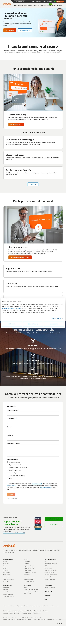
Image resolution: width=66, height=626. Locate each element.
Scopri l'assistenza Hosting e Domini (14, 533)
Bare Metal (6, 587)
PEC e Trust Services (50, 559)
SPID (46, 566)
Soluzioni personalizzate (51, 574)
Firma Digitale (48, 568)
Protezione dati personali (19, 610)
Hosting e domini (8, 559)
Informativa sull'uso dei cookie (11, 613)
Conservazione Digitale (50, 570)
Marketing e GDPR (52, 5)
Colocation (6, 592)
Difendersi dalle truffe (32, 610)
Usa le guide (54, 524)
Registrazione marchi (15, 464)
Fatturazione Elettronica (51, 563)
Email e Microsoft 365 (32, 5)
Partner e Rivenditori (50, 577)
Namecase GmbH (37, 484)
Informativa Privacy (45, 487)
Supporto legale (13, 473)
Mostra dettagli (56, 318)
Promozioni (6, 581)
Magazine (35, 550)
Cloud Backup (27, 574)
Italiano (33, 1)
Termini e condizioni (50, 587)
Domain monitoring (14, 462)
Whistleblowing (37, 613)
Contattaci (9, 30)
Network (5, 589)
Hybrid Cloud (27, 570)
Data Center (43, 550)
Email (4, 568)
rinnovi (44, 1)
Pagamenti (6, 606)
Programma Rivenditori (54, 550)
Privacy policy (7, 610)
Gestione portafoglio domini (17, 475)
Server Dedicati (7, 585)
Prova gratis (26, 30)
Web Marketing (7, 574)
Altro (10, 478)
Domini (25, 5)
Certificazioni (13, 550)
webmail (39, 1)
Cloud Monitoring (28, 579)
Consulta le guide (23, 606)
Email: (9, 427)
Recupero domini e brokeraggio (18, 467)
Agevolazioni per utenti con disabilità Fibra (31, 592)
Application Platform (29, 566)
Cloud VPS (27, 561)
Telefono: (10, 435)
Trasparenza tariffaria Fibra (31, 589)
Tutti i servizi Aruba (19, 1)
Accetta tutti (54, 324)
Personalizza (33, 324)
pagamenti (49, 1)
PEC (46, 561)
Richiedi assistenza (54, 519)
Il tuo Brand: (11, 418)
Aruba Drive (59, 5)
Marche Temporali (49, 572)
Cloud (25, 559)
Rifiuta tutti (12, 324)
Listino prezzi (14, 606)
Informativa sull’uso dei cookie (11, 308)
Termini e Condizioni (8, 579)
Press (30, 550)
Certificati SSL (48, 591)
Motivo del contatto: (13, 443)
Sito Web (40, 5)
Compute (26, 563)
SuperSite (5, 570)
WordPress (20, 5)
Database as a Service (30, 572)
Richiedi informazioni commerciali (50, 606)
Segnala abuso (44, 610)
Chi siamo (6, 550)
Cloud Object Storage (29, 577)
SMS (46, 599)
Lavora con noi (23, 550)
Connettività (27, 585)
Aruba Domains (11, 485)
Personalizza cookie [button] (26, 613)
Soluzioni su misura (8, 594)
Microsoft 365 (48, 585)
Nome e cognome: (12, 410)
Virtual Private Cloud (29, 568)
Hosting (15, 5)
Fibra (25, 587)
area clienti (60, 1)
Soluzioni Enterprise (8, 552)
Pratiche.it (47, 595)
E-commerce (45, 5)
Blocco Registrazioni (15, 470)
